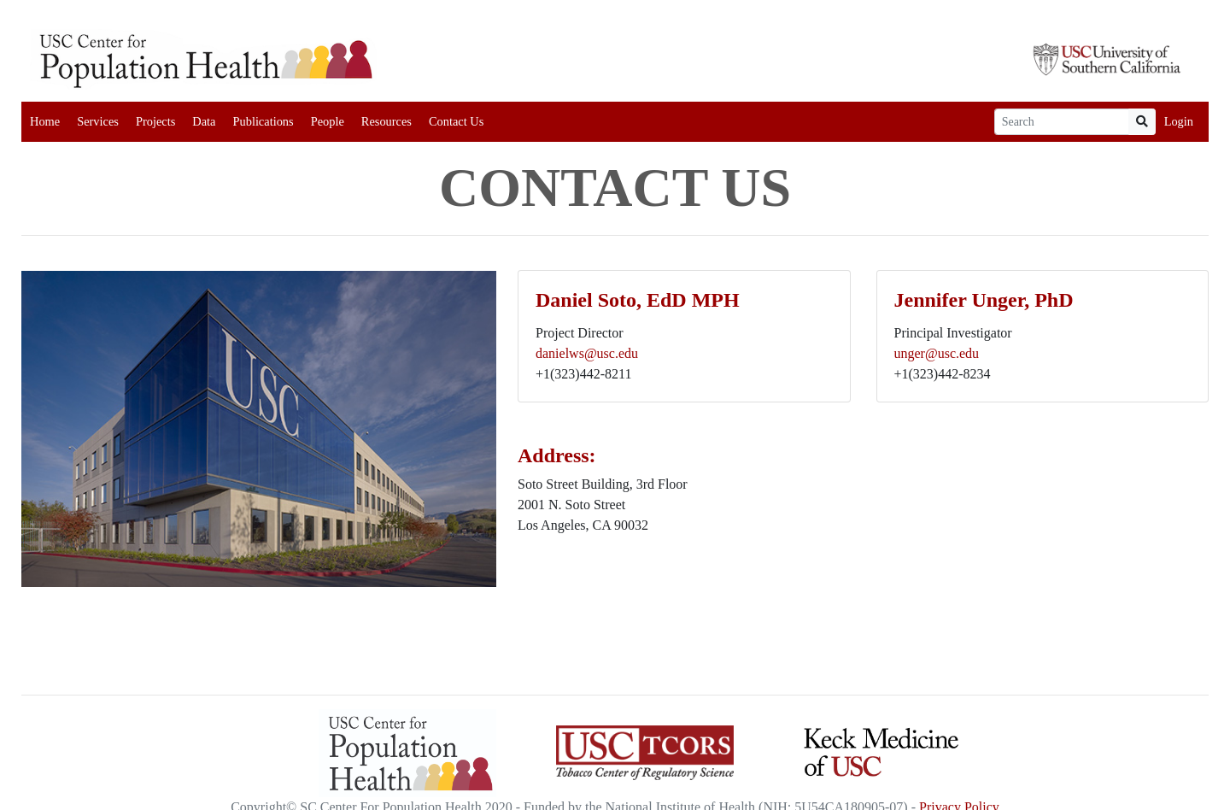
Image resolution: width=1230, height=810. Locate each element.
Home (45, 121)
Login (1178, 121)
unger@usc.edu (937, 353)
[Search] (1061, 122)
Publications (262, 121)
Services (98, 121)
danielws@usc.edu (587, 353)
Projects (155, 121)
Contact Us (456, 121)
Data (203, 121)
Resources (386, 121)
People (327, 121)
